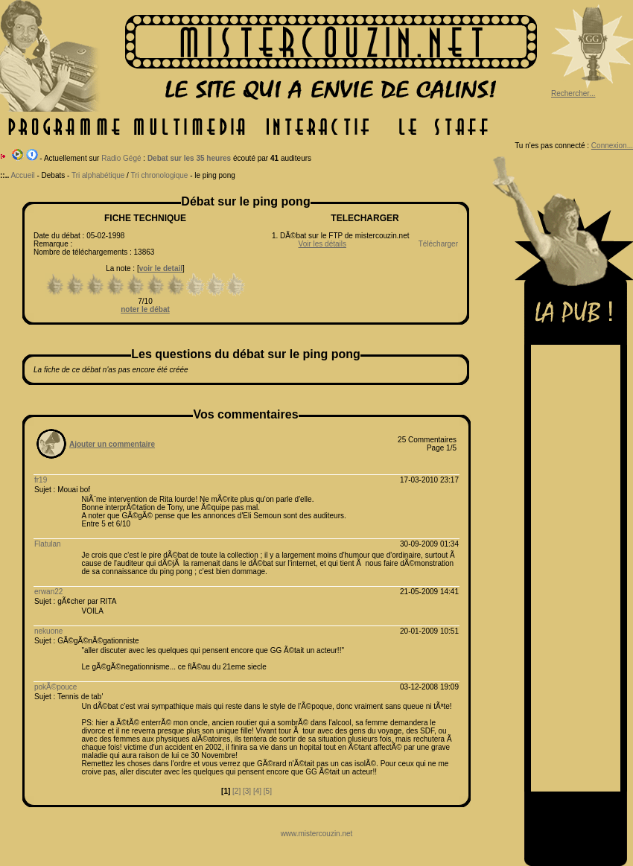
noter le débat (145, 309)
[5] (268, 791)
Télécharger (438, 244)
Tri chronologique (159, 175)
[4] (257, 791)
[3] (247, 791)
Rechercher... (573, 93)
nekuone (48, 631)
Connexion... (612, 145)
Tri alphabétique (97, 175)
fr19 (40, 480)
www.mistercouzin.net (317, 834)
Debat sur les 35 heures (189, 158)
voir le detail (160, 268)
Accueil (22, 175)
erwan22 (48, 592)
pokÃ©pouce (55, 687)
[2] (236, 791)
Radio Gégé (121, 158)
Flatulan (47, 544)
